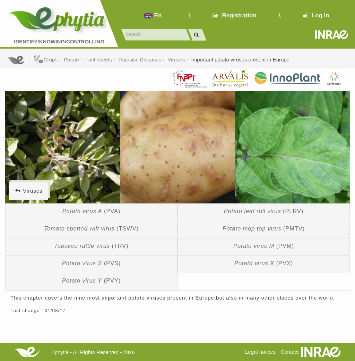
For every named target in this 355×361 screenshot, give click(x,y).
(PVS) (91, 263)
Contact (289, 352)
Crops (45, 59)
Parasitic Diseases (140, 59)
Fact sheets (98, 59)
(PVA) (91, 211)
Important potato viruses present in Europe (240, 59)
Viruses (176, 59)
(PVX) (263, 263)
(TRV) (91, 246)
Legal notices (260, 352)
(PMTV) (264, 228)
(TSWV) (91, 228)
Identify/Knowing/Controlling (59, 41)
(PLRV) (264, 211)
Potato (71, 59)
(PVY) (91, 280)
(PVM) (263, 246)
